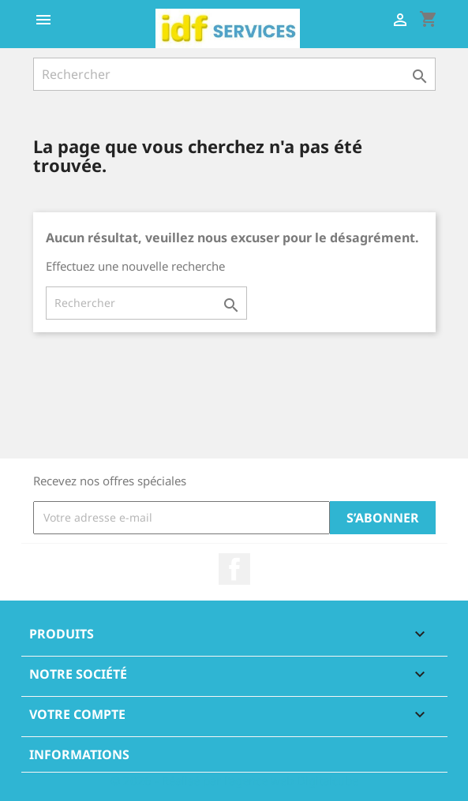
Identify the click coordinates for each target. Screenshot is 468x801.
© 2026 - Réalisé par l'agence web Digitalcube (234, 780)
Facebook (234, 569)
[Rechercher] (234, 74)
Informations (79, 754)
